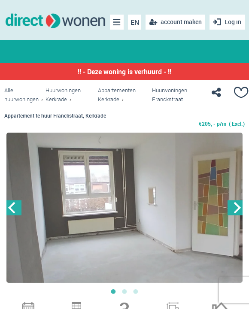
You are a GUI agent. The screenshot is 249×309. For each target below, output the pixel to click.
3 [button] (135, 291)
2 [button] (124, 291)
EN (135, 22)
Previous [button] (13, 207)
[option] (124, 208)
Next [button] (235, 207)
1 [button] (113, 291)
